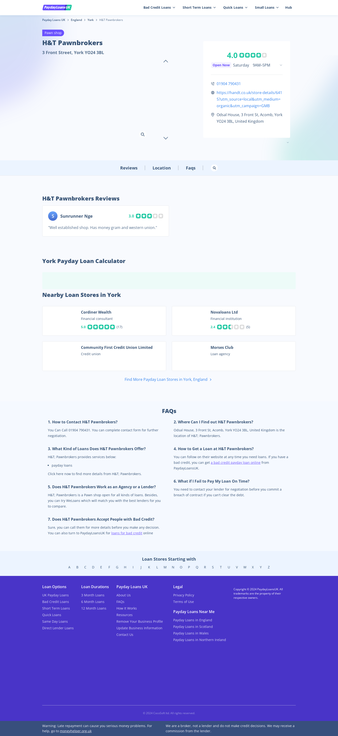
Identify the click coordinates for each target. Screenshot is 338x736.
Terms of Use (183, 601)
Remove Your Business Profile (139, 621)
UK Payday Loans (55, 595)
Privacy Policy (183, 595)
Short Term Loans (199, 7)
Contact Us (124, 634)
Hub (288, 7)
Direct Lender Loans (58, 628)
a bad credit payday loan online (236, 462)
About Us (123, 595)
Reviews (129, 168)
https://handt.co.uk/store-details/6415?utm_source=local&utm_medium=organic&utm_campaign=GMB (249, 99)
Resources (124, 615)
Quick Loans (235, 7)
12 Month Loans (93, 608)
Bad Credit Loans (159, 7)
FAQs (120, 601)
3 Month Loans (92, 595)
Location (162, 168)
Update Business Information (139, 628)
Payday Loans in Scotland (193, 626)
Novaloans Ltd (224, 312)
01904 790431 (229, 83)
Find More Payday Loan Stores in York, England (169, 380)
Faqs (191, 168)
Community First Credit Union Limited (117, 347)
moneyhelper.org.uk (76, 731)
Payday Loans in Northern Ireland (199, 640)
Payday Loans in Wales (191, 633)
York (91, 20)
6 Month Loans (92, 601)
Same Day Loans (55, 621)
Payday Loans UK (53, 20)
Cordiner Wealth (96, 312)
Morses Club (222, 347)
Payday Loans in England (192, 620)
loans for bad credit (126, 533)
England (76, 20)
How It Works (126, 608)
